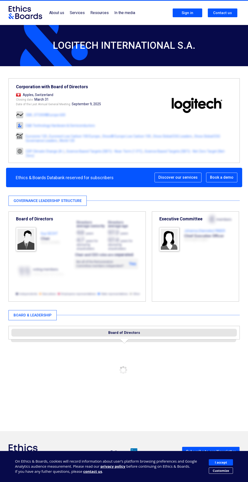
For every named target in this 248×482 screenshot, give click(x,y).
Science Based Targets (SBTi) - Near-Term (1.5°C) (104, 151)
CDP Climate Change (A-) (45, 151)
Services (77, 12)
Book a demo (221, 177)
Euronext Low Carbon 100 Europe (74, 136)
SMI (29, 115)
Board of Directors (124, 332)
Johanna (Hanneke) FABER (204, 231)
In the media (124, 12)
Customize (221, 470)
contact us (92, 471)
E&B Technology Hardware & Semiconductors (60, 126)
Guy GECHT (49, 233)
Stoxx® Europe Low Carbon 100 (126, 136)
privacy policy (113, 466)
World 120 (67, 141)
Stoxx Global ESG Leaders (172, 136)
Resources (99, 12)
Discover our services (178, 177)
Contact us (222, 13)
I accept (221, 462)
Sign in (187, 13)
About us (56, 12)
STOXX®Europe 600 (49, 115)
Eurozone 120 (36, 136)
